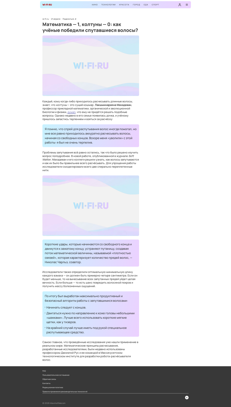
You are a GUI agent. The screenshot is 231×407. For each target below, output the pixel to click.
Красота (124, 4)
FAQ (44, 371)
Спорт (155, 4)
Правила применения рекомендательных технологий (64, 391)
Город (136, 4)
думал (71, 112)
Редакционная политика (52, 387)
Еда (146, 4)
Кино (95, 4)
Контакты (46, 383)
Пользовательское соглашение (55, 375)
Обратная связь (49, 379)
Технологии (108, 4)
